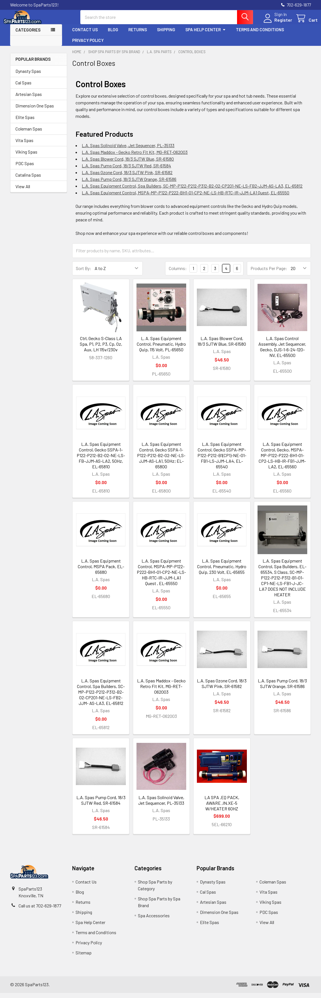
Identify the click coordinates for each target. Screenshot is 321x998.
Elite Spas (25, 122)
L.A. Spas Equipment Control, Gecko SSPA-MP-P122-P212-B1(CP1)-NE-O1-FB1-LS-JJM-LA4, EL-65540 (221, 460)
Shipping (166, 34)
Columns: (178, 273)
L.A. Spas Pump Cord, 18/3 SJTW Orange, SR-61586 (129, 184)
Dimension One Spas (34, 110)
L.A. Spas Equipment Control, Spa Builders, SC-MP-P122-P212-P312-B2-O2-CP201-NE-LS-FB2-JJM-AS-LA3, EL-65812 (192, 191)
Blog (113, 34)
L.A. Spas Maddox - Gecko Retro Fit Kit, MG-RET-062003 (135, 157)
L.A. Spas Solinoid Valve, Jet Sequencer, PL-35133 (128, 150)
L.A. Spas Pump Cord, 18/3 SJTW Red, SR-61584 (126, 170)
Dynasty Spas (28, 76)
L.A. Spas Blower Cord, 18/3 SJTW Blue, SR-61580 (128, 164)
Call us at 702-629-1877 (40, 910)
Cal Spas (23, 87)
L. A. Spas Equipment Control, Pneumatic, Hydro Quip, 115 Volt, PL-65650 (161, 349)
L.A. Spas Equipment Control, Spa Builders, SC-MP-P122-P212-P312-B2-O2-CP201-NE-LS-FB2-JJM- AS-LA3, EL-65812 (101, 697)
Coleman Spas (28, 133)
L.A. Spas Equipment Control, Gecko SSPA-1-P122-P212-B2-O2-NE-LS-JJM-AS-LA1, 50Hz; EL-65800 (161, 460)
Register (276, 23)
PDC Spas (24, 168)
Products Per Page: (269, 273)
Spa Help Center (205, 34)
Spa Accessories (154, 920)
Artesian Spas (28, 99)
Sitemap (84, 957)
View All (22, 191)
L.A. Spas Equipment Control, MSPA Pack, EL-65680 (101, 571)
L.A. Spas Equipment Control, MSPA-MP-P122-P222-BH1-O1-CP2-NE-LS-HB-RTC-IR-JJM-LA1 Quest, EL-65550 (185, 197)
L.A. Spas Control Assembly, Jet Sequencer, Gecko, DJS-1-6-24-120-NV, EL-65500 (282, 352)
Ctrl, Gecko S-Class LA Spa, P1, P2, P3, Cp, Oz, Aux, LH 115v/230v (101, 349)
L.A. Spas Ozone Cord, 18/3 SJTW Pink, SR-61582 (127, 177)
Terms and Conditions (260, 34)
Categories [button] (27, 34)
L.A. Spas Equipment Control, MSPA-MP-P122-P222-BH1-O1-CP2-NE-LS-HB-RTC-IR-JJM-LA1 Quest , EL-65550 (161, 577)
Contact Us (85, 34)
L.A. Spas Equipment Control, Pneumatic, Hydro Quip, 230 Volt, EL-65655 (221, 571)
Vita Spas (24, 145)
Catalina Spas (28, 180)
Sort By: (83, 273)
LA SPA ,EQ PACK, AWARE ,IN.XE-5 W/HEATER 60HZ (221, 808)
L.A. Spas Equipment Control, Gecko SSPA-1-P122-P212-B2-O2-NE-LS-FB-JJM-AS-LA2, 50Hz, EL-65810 (101, 460)
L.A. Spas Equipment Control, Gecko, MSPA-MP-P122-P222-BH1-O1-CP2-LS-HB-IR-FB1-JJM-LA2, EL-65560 (282, 460)
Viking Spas (26, 156)
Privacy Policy (88, 45)
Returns (137, 34)
